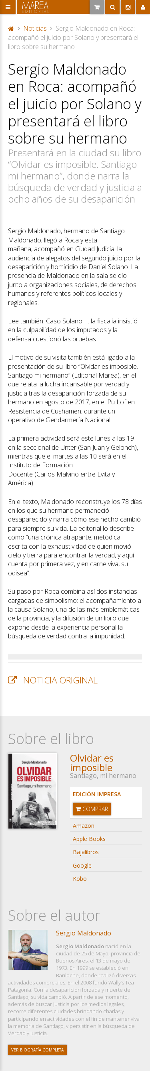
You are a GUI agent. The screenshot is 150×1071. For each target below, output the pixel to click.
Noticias (35, 28)
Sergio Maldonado (83, 933)
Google (82, 865)
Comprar (92, 809)
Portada (11, 28)
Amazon (83, 825)
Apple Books (89, 839)
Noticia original (60, 680)
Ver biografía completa (37, 1050)
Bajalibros (86, 852)
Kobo (80, 878)
